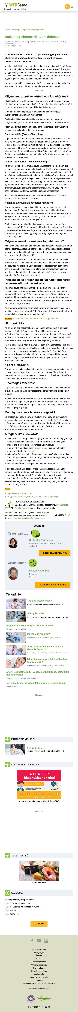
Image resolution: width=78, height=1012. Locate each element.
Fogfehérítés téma (18, 518)
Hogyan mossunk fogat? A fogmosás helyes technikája (32, 496)
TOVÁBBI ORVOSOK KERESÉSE (52, 585)
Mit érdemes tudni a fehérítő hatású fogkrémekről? (35, 319)
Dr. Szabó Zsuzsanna (41, 540)
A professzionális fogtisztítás (20, 493)
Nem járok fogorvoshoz (20, 903)
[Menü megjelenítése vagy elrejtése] (72, 7)
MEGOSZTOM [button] (62, 515)
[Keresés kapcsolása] (67, 6)
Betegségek (16, 30)
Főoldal (7, 30)
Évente (13, 910)
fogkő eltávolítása (51, 104)
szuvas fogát (40, 448)
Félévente (14, 914)
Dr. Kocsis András (39, 570)
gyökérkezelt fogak (15, 388)
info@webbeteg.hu (41, 989)
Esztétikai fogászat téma (35, 518)
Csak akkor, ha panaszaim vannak (25, 907)
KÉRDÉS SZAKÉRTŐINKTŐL (54, 553)
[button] (32, 942)
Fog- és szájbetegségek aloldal (33, 30)
